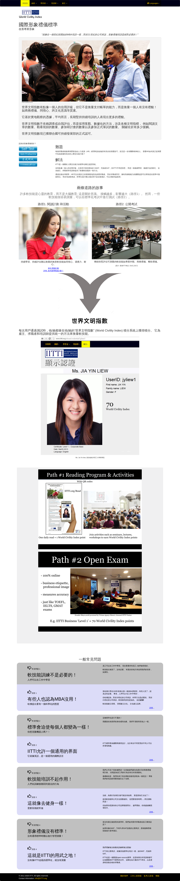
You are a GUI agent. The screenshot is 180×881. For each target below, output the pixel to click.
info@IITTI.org (41, 878)
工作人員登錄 (136, 876)
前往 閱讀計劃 (53, 268)
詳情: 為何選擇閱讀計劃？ (53, 271)
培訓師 (54, 3)
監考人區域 (148, 876)
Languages (153, 3)
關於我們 (124, 876)
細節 (34, 3)
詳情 (151, 708)
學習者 (44, 3)
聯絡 (157, 876)
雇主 (64, 3)
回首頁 (25, 3)
